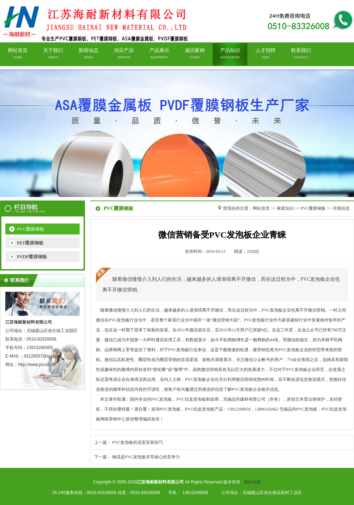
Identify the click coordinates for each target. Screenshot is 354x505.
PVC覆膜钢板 (30, 229)
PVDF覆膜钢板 (32, 256)
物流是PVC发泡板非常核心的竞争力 (146, 456)
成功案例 (194, 53)
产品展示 (159, 53)
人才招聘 (265, 53)
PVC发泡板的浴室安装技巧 (137, 442)
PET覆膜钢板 (30, 242)
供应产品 (123, 53)
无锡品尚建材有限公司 (177, 133)
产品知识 (230, 53)
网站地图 (252, 482)
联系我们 (300, 53)
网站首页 (17, 53)
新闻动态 (88, 53)
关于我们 (53, 53)
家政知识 (285, 208)
